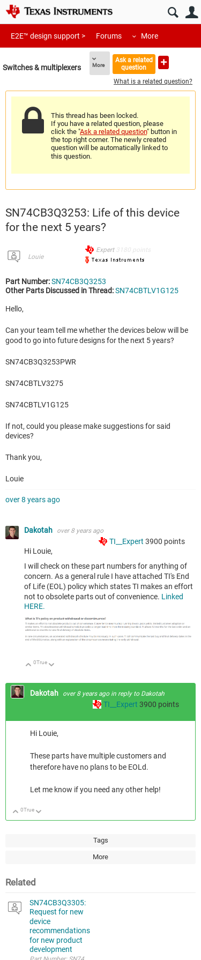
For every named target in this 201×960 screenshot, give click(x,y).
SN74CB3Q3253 (78, 281)
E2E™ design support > (48, 36)
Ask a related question (134, 63)
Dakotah (39, 530)
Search (172, 12)
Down (51, 665)
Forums (109, 36)
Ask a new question (163, 62)
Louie (35, 257)
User (191, 12)
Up (28, 665)
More (149, 36)
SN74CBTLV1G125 (146, 290)
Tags (100, 840)
